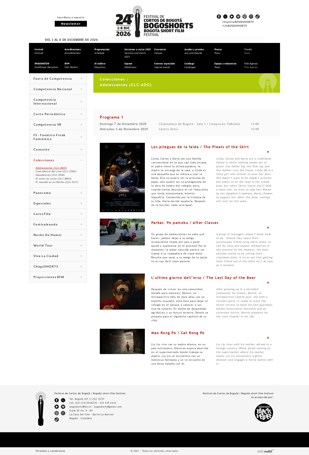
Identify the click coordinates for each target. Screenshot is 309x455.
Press (218, 51)
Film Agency (251, 65)
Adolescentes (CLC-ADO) (51, 167)
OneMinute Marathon (46, 65)
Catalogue (190, 65)
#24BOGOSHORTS (234, 26)
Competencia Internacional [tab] (57, 102)
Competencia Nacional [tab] (57, 89)
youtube (232, 16)
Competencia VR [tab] (57, 124)
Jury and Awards (194, 51)
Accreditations (73, 51)
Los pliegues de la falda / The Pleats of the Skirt (200, 147)
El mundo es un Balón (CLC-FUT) (57, 182)
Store (248, 51)
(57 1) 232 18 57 (94, 398)
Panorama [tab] (57, 193)
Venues (160, 51)
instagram (251, 16)
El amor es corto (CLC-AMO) (54, 178)
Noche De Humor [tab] (57, 235)
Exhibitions (130, 65)
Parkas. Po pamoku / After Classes (185, 223)
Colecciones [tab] (57, 160)
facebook (219, 16)
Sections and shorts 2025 (137, 53)
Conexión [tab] (57, 149)
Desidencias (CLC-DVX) (50, 175)
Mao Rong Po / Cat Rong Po (178, 333)
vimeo (238, 16)
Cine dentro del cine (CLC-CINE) (56, 171)
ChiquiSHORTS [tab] (57, 266)
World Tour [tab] (57, 245)
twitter (225, 16)
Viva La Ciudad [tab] (57, 256)
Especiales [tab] (57, 203)
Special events (164, 65)
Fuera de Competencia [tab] (57, 79)
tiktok (257, 16)
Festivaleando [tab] (57, 224)
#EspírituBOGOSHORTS (238, 22)
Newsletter (70, 24)
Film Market (71, 65)
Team (225, 65)
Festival (39, 51)
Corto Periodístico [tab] (57, 114)
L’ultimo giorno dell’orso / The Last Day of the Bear (203, 277)
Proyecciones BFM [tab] (57, 277)
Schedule (102, 51)
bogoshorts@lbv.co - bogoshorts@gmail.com (96, 406)
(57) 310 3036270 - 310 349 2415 (95, 402)
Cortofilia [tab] (57, 214)
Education (99, 65)
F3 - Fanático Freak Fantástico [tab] (57, 137)
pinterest (244, 16)
